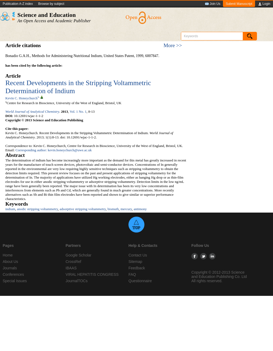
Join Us (212, 4)
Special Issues (15, 281)
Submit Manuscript (239, 4)
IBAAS (71, 268)
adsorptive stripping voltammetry (83, 209)
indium (10, 209)
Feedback (136, 268)
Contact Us (137, 255)
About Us (10, 261)
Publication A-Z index (18, 4)
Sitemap (135, 261)
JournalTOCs (77, 281)
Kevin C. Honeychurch (21, 98)
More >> (173, 45)
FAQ (132, 274)
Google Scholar (79, 255)
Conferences (13, 274)
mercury (126, 209)
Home (8, 255)
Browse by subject (51, 4)
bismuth (113, 209)
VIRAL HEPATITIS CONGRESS (92, 274)
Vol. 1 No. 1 (78, 112)
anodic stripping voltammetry (37, 209)
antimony (140, 209)
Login (264, 4)
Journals (10, 268)
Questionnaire (140, 281)
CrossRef (73, 261)
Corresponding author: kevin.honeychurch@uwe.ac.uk (54, 150)
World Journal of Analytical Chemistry (32, 112)
